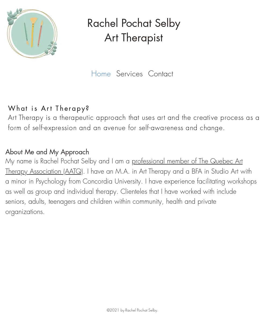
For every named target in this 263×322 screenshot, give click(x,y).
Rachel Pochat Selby (133, 23)
